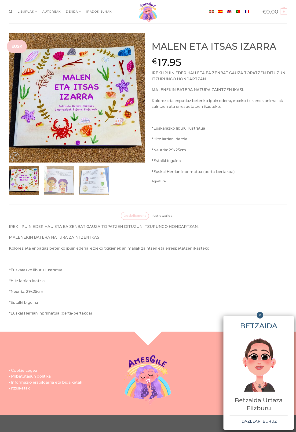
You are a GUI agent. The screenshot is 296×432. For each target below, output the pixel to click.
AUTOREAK (51, 11)
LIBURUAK (27, 11)
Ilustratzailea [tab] (162, 215)
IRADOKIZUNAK (99, 11)
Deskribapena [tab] (135, 215)
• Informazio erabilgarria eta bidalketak (45, 382)
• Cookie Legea (23, 370)
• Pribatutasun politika (30, 376)
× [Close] (260, 315)
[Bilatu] (10, 11)
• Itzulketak (19, 388)
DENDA (73, 11)
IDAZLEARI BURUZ (258, 421)
